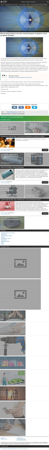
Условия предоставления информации (9, 448)
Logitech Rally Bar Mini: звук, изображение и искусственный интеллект (21, 200)
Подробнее (45, 150)
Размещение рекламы (21, 439)
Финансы (3, 237)
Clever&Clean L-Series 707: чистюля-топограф (10, 219)
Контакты (33, 1)
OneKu (5, 1)
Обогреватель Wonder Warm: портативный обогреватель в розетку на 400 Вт (23, 136)
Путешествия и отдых (6, 238)
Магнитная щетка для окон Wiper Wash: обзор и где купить (34, 125)
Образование (4, 240)
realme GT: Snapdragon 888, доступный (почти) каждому (9, 156)
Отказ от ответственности (23, 448)
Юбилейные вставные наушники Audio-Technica (20, 77)
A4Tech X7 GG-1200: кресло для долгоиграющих (8, 188)
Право (2, 244)
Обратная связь (4, 439)
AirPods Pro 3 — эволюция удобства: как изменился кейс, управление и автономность (10, 127)
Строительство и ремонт (6, 235)
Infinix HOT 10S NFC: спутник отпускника (12, 167)
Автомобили (4, 234)
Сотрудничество (20, 438)
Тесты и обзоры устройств (30, 131)
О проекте (28, 1)
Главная (23, 1)
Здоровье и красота (5, 241)
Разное (2, 242)
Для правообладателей (21, 440)
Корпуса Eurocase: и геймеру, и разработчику (34, 155)
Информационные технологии (7, 232)
